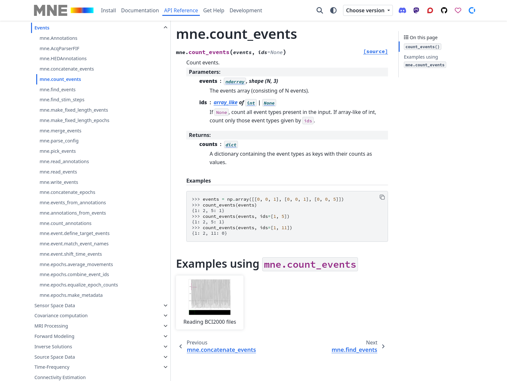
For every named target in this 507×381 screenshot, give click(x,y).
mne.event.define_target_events (74, 233)
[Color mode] (333, 10)
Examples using (425, 61)
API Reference (181, 10)
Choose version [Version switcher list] (366, 10)
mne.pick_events (57, 151)
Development (246, 10)
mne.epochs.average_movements (76, 264)
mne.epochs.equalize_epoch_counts (78, 285)
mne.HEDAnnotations (63, 58)
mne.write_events (58, 182)
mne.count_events (60, 79)
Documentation (140, 10)
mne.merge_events (60, 131)
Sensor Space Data (54, 305)
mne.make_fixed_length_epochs (74, 120)
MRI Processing (51, 326)
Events (41, 28)
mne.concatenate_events (66, 69)
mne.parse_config (59, 141)
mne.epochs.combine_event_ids (74, 274)
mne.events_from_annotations (72, 202)
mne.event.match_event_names (74, 244)
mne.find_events (57, 89)
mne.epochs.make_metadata (70, 295)
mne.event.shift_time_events (70, 254)
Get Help (213, 10)
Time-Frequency (51, 367)
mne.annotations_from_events (72, 213)
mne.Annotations (58, 38)
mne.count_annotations (65, 223)
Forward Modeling (54, 336)
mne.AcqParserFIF (59, 48)
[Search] (320, 10)
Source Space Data (54, 357)
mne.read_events (58, 172)
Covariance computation (61, 315)
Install (108, 10)
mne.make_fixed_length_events (73, 110)
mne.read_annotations (64, 161)
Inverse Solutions (53, 346)
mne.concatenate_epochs (67, 192)
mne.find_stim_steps (61, 99)
